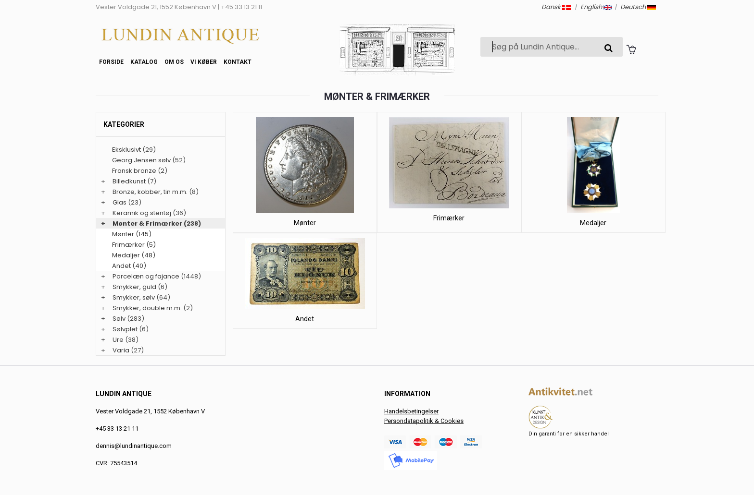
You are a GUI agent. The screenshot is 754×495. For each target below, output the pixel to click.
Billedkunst (129, 181)
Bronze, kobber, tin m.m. (150, 191)
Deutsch (638, 7)
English (596, 7)
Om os (174, 62)
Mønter (305, 223)
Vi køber (203, 62)
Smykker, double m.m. (147, 308)
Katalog (144, 62)
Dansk (556, 7)
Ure (118, 339)
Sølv (119, 318)
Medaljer (593, 223)
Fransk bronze (134, 170)
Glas (119, 202)
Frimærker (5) (134, 244)
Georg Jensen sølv (141, 160)
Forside (111, 62)
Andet (304, 319)
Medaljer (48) (133, 255)
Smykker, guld (134, 286)
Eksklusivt (126, 149)
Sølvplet (125, 329)
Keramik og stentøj (142, 212)
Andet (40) (129, 265)
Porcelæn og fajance (146, 276)
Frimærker (449, 218)
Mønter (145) (131, 234)
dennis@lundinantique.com (134, 445)
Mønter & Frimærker (147, 223)
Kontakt (237, 62)
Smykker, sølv (134, 297)
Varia (121, 350)
